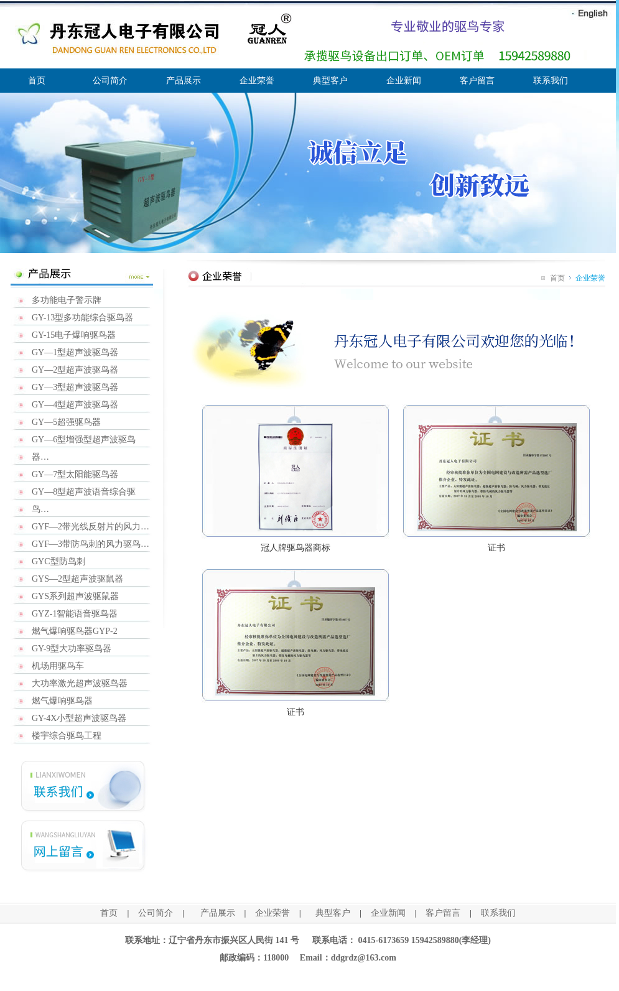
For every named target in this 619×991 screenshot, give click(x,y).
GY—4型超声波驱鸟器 (75, 404)
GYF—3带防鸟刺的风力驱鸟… (90, 544)
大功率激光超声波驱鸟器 (80, 683)
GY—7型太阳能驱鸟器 (75, 474)
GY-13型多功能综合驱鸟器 (82, 317)
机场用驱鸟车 (58, 666)
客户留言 (477, 80)
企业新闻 (403, 80)
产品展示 (183, 80)
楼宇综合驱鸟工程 (66, 735)
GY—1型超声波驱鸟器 (75, 352)
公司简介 (110, 80)
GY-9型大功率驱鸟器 (71, 648)
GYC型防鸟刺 (58, 561)
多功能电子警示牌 (66, 300)
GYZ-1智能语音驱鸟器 (75, 613)
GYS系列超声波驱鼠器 (75, 596)
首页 (36, 80)
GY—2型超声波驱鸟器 (75, 370)
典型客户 (330, 80)
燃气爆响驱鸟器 (62, 700)
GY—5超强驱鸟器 (66, 422)
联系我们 (550, 80)
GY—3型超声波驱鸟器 (75, 387)
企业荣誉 (257, 80)
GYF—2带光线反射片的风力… (90, 526)
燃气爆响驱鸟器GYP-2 (75, 631)
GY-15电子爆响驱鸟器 (74, 335)
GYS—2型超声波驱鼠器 (77, 579)
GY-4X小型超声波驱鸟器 (79, 718)
